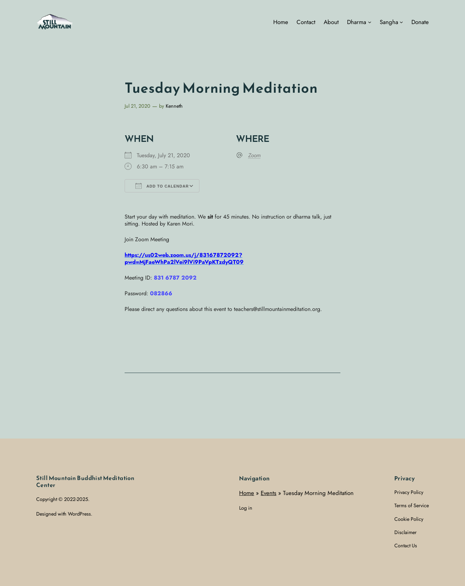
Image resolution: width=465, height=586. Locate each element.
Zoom (254, 155)
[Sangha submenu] (401, 22)
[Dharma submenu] (369, 22)
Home (246, 493)
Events (268, 493)
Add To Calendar (162, 186)
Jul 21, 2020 (137, 105)
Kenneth (174, 105)
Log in (245, 507)
